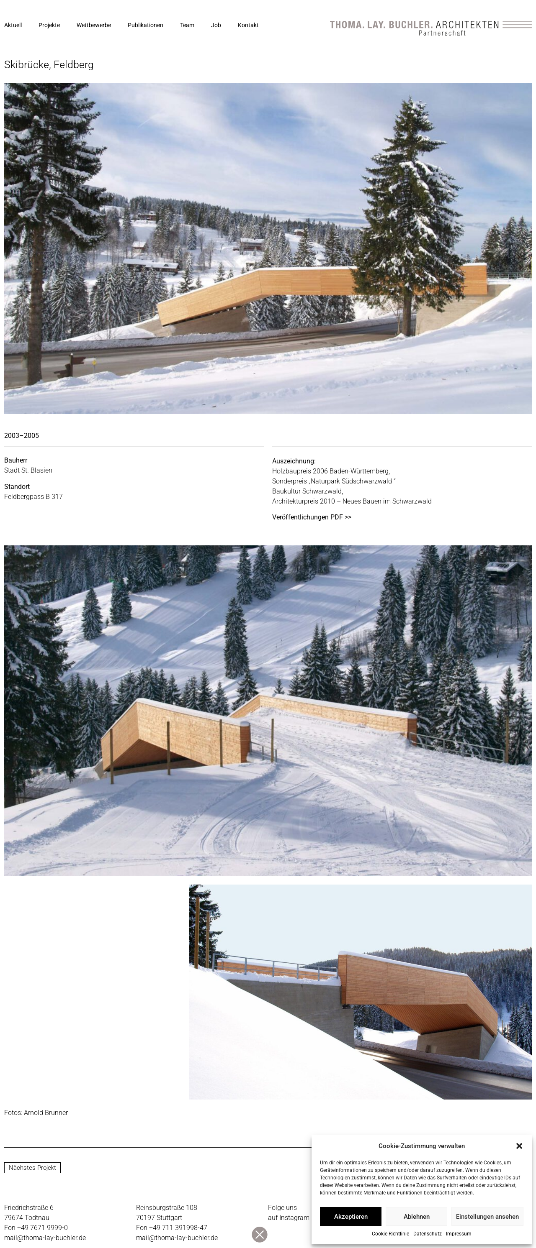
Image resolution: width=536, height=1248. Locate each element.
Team (187, 25)
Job (216, 25)
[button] (519, 1146)
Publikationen (145, 25)
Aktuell (13, 25)
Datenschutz (427, 1234)
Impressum (459, 1234)
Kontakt (248, 25)
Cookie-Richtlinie (390, 1234)
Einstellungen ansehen (487, 1216)
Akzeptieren (351, 1216)
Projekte (49, 25)
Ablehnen (417, 1216)
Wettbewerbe (94, 25)
